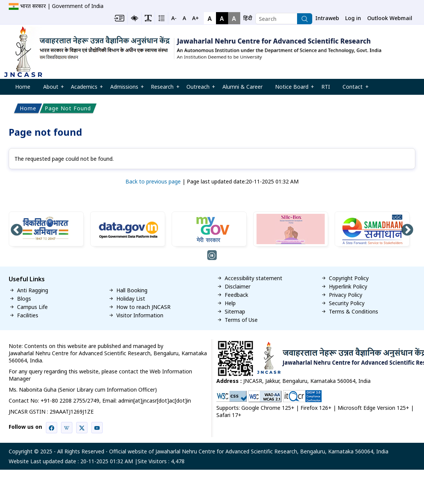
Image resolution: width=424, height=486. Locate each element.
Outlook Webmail (389, 18)
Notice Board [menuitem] (292, 89)
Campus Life (32, 307)
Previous (17, 230)
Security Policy (347, 303)
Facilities (27, 315)
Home (28, 108)
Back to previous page (153, 181)
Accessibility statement (253, 278)
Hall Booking (131, 290)
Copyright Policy (349, 278)
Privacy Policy (345, 295)
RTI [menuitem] (325, 86)
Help (230, 303)
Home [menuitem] (22, 86)
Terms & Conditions (353, 311)
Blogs (24, 298)
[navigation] (247, 18)
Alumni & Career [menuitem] (242, 86)
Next (407, 230)
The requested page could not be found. (64, 158)
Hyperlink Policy (348, 286)
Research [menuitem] (162, 89)
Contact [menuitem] (352, 89)
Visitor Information (139, 315)
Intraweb (327, 18)
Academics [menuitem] (84, 89)
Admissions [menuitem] (124, 89)
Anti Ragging (32, 290)
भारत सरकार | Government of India (61, 5)
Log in (353, 18)
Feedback (236, 295)
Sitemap (235, 311)
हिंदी (247, 18)
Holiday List (130, 298)
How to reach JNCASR (143, 307)
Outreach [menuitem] (198, 89)
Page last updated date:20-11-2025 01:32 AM (243, 181)
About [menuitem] (51, 89)
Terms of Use (241, 320)
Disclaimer (237, 286)
